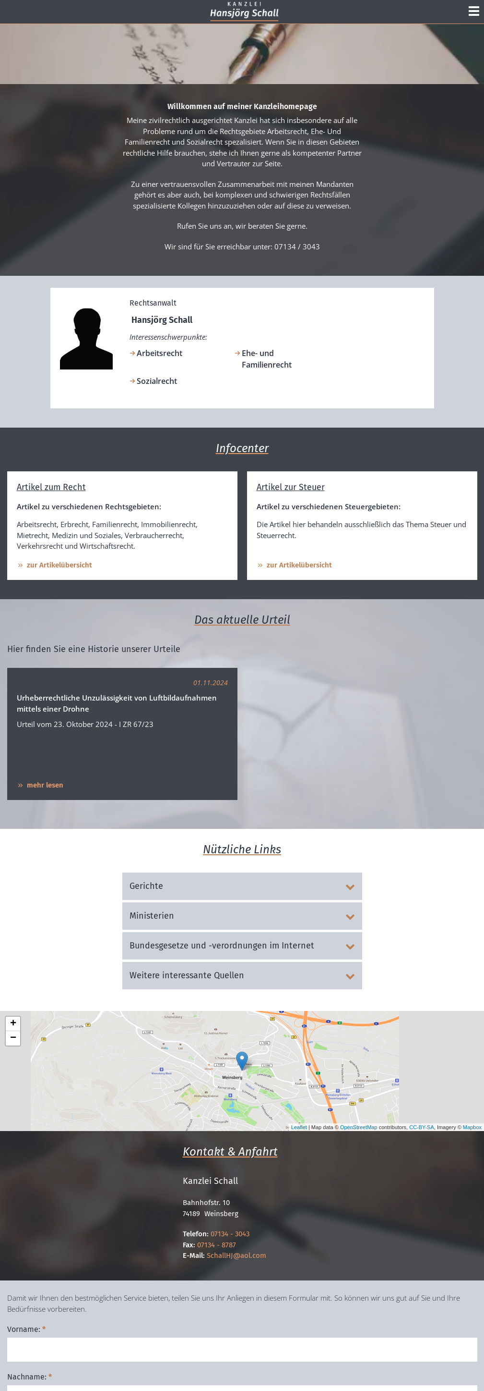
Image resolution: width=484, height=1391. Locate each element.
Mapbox (472, 1127)
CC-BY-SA (421, 1127)
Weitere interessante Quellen (242, 975)
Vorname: (26, 1329)
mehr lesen (40, 785)
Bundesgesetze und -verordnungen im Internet (242, 945)
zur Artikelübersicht (54, 565)
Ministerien (242, 916)
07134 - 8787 (216, 1245)
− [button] (13, 1038)
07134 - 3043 (230, 1234)
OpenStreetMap (359, 1127)
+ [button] (13, 1024)
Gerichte (242, 886)
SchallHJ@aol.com (236, 1255)
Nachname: (29, 1376)
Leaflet (299, 1127)
